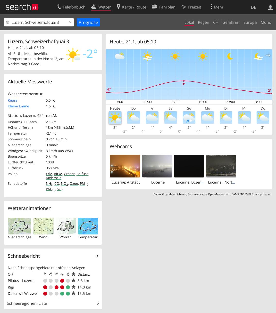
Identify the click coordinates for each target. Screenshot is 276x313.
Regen (203, 22)
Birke (58, 173)
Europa (250, 22)
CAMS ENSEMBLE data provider (251, 194)
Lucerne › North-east (225, 182)
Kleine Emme (18, 106)
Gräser (69, 173)
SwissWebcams (197, 194)
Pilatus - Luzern (20, 280)
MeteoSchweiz (177, 194)
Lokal (189, 22)
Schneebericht (24, 256)
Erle (49, 173)
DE (253, 7)
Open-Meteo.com (219, 194)
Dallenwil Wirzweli (23, 293)
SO (60, 188)
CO (56, 183)
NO (64, 183)
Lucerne (158, 182)
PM (84, 183)
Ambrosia (53, 178)
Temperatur (88, 237)
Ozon (74, 183)
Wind (43, 237)
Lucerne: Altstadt (126, 182)
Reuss (12, 100)
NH (49, 183)
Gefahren (231, 22)
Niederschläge (19, 237)
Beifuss (82, 173)
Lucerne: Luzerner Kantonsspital (203, 182)
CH (215, 22)
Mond (266, 22)
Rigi (11, 287)
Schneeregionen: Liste (27, 303)
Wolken (66, 237)
